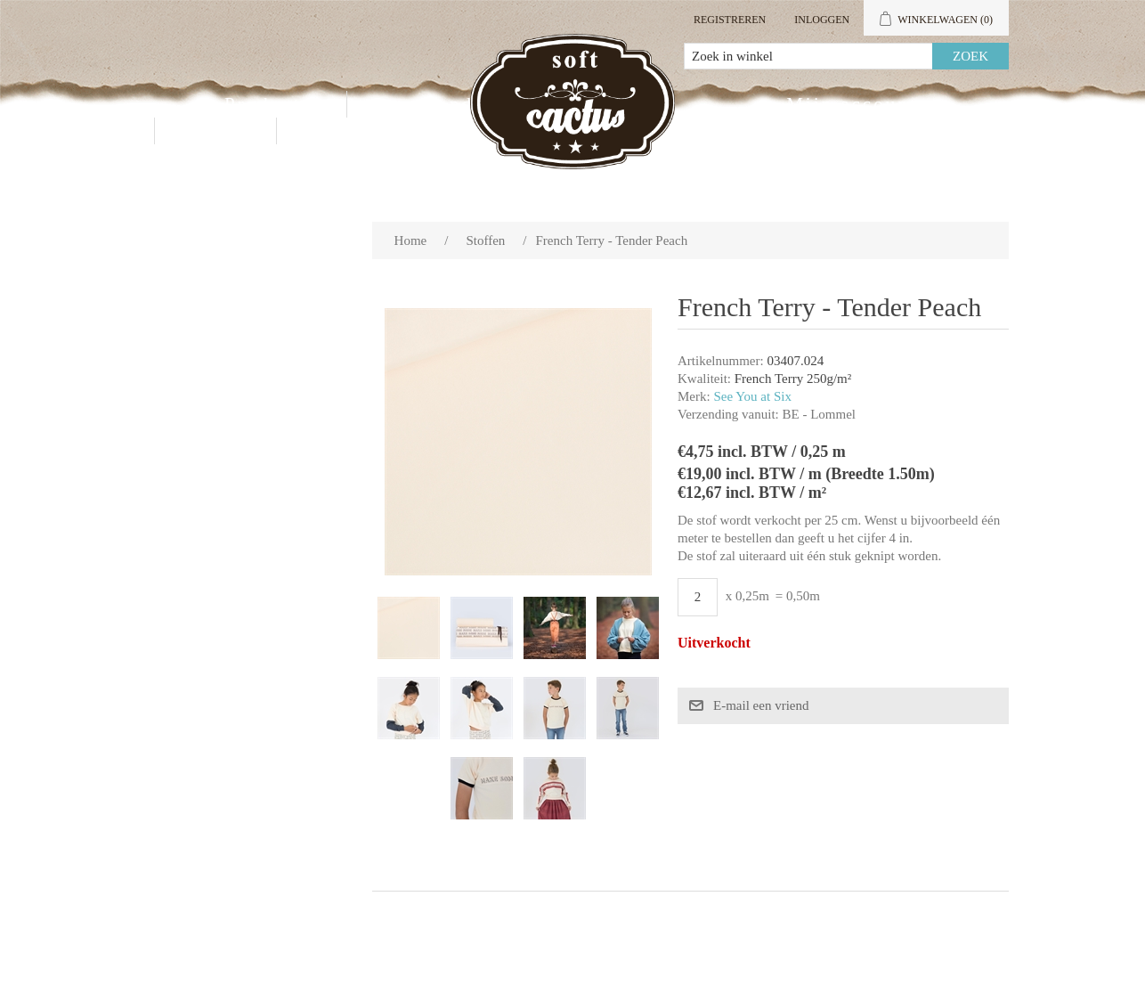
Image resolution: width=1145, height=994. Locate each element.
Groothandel (430, 104)
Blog (322, 131)
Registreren (730, 19)
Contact (215, 131)
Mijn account (851, 104)
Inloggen (821, 19)
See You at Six (752, 396)
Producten (274, 104)
